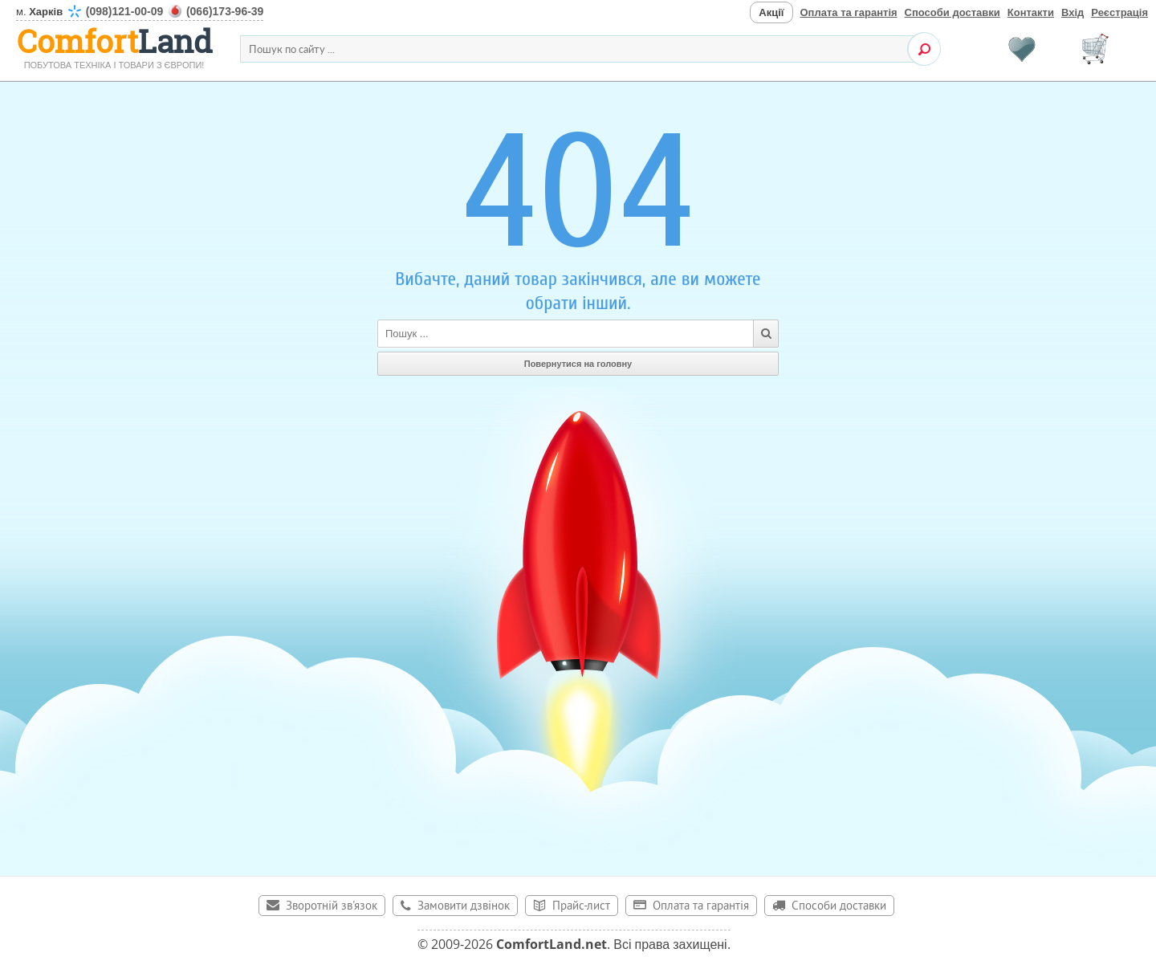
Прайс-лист (581, 906)
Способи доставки (952, 12)
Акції (771, 12)
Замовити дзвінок (463, 906)
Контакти (1030, 12)
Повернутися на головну (578, 363)
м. (139, 12)
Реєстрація (1119, 12)
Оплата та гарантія (849, 12)
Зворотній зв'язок (331, 906)
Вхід (1072, 12)
